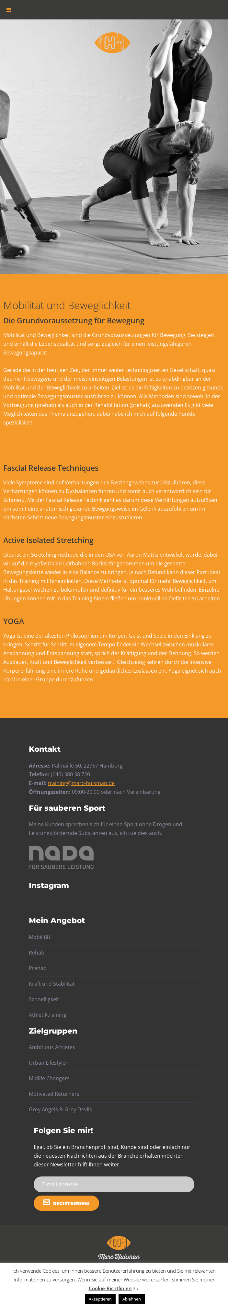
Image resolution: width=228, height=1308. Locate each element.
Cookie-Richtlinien (110, 1288)
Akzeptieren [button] (100, 1299)
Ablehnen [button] (131, 1299)
